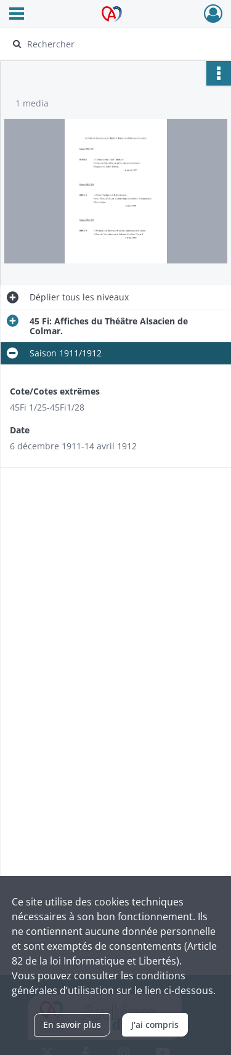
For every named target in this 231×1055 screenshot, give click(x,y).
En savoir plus (72, 1024)
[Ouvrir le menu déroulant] (16, 14)
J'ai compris (155, 1024)
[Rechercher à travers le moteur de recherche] (114, 44)
